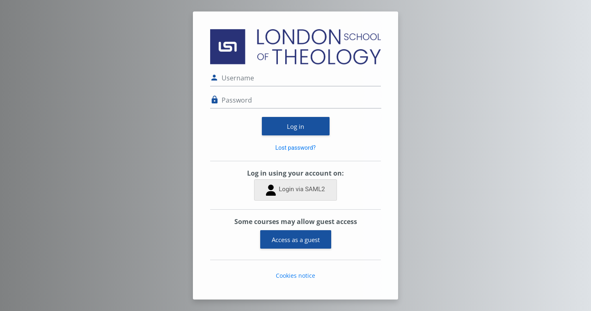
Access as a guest (296, 240)
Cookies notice (295, 275)
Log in (295, 126)
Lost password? (295, 147)
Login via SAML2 (295, 190)
